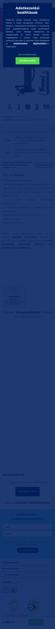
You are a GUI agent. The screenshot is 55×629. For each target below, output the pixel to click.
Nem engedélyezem (27, 54)
